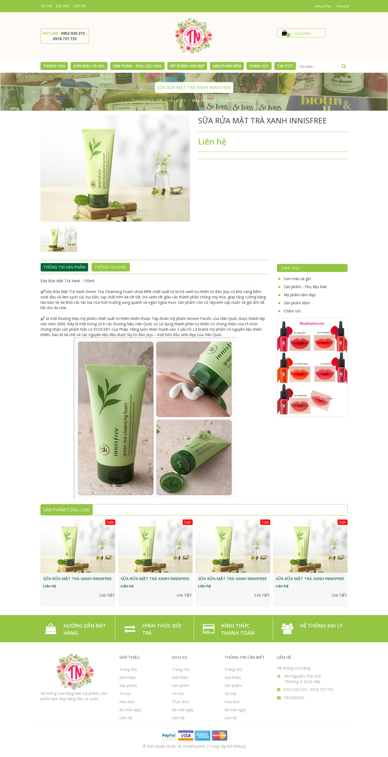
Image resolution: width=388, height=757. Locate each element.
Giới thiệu (127, 677)
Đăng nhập (322, 6)
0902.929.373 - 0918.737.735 (70, 36)
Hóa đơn (127, 701)
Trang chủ (128, 669)
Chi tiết (107, 595)
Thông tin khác (111, 267)
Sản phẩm (128, 685)
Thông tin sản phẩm (64, 267)
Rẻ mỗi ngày (130, 709)
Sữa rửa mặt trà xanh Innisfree (77, 578)
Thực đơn (180, 701)
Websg (239, 746)
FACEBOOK (294, 697)
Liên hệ (79, 5)
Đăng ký (343, 6)
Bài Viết (62, 5)
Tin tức (46, 5)
